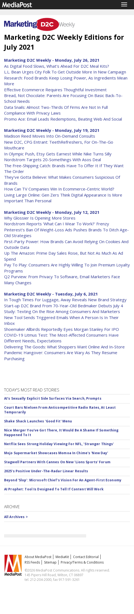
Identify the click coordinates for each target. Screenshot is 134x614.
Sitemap (50, 562)
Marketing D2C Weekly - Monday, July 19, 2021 (52, 130)
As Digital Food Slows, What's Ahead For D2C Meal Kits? (56, 66)
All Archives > (16, 516)
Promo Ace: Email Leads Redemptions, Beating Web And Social (63, 119)
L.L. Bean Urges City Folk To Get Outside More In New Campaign (65, 72)
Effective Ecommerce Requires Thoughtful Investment (55, 89)
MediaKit (62, 557)
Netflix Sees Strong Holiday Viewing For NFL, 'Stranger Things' (59, 444)
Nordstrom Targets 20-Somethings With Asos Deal (52, 159)
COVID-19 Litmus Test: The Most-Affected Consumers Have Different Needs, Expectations (61, 337)
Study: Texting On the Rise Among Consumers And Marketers (62, 311)
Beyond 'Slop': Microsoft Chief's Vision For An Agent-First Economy (62, 480)
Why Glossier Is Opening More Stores (39, 218)
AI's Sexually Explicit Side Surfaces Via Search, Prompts (52, 398)
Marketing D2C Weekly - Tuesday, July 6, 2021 (51, 294)
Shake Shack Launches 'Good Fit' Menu (38, 421)
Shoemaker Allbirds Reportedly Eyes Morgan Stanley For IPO (61, 329)
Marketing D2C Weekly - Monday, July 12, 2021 (52, 212)
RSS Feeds (32, 562)
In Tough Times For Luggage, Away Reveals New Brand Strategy (65, 299)
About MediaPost (38, 557)
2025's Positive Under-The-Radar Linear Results (46, 471)
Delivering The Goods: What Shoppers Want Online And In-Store (64, 346)
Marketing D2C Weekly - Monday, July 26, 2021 (52, 60)
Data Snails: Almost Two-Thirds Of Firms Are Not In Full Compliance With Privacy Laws (56, 110)
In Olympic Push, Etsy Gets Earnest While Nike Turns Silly (58, 154)
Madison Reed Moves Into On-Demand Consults (49, 136)
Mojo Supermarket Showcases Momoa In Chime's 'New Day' (56, 453)
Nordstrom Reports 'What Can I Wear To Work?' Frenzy (56, 223)
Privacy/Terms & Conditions (82, 562)
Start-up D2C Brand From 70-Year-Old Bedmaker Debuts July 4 (63, 305)
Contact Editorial (86, 557)
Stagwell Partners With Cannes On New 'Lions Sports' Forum (57, 462)
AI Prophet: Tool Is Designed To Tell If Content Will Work (54, 489)
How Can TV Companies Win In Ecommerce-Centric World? (59, 189)
